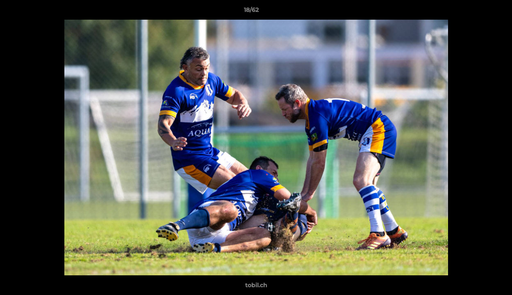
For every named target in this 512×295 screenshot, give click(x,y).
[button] (477, 12)
